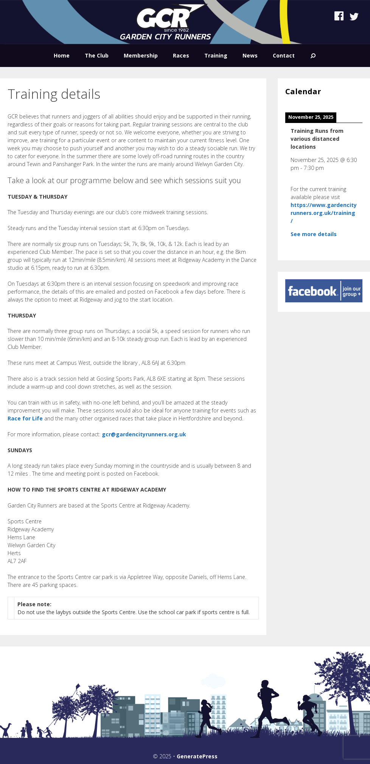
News (250, 55)
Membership (141, 55)
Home (62, 55)
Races (181, 55)
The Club (97, 55)
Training (215, 55)
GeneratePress (197, 756)
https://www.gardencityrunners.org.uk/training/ (324, 212)
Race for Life (25, 418)
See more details (314, 234)
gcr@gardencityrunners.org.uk (144, 434)
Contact (284, 55)
